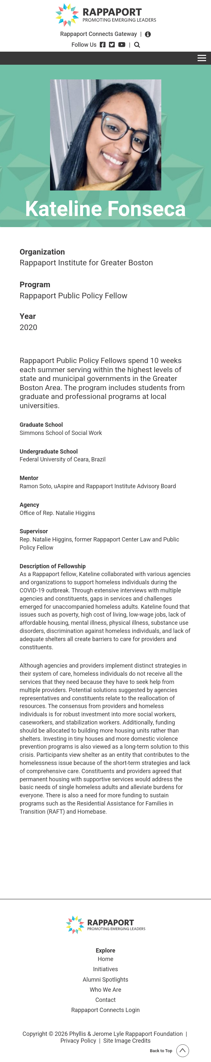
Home (106, 959)
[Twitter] (112, 44)
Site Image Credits (127, 1041)
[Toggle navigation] (202, 58)
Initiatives (105, 969)
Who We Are (105, 990)
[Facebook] (103, 44)
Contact (106, 1000)
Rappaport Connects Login (105, 1010)
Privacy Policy (78, 1041)
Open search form (137, 45)
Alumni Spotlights (105, 980)
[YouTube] (122, 44)
